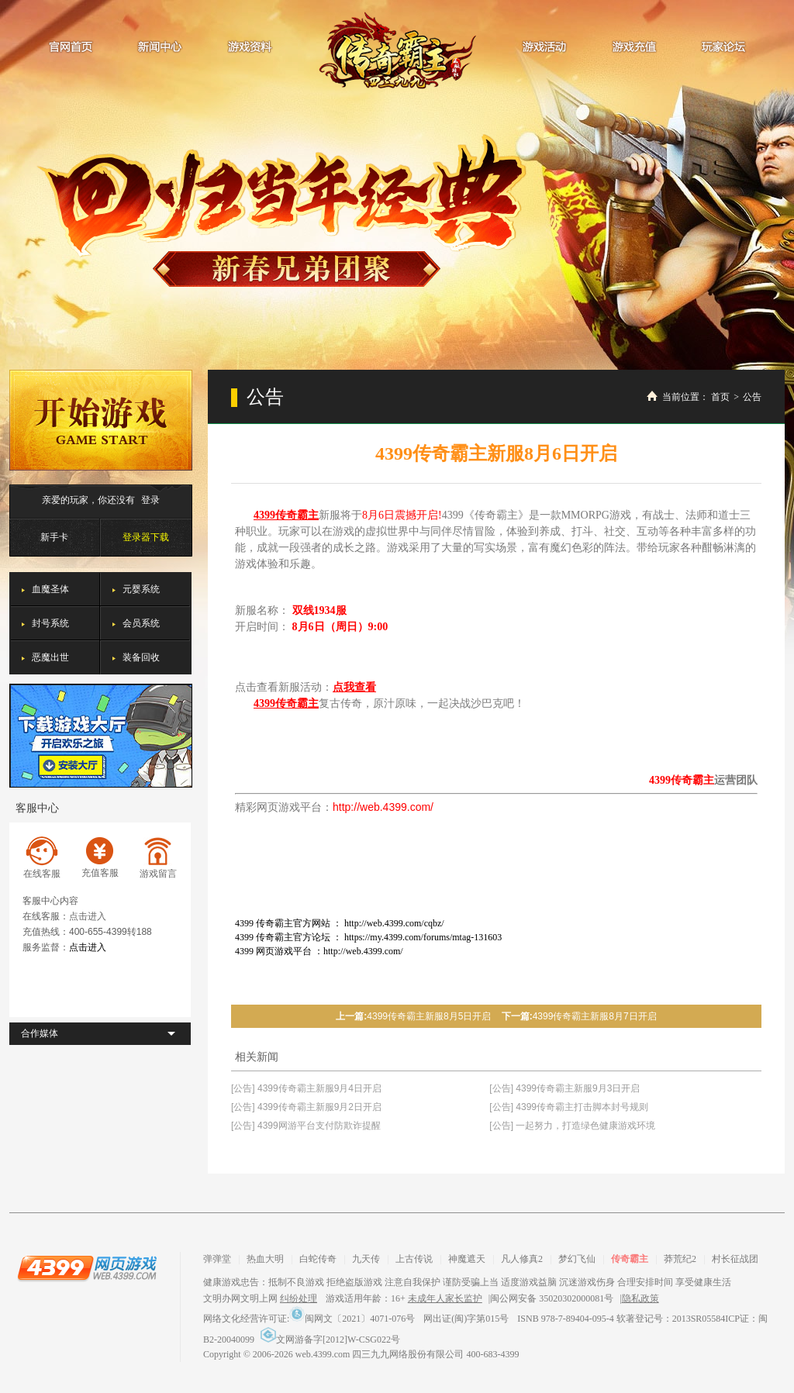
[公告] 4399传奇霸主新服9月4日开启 (306, 1088)
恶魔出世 (50, 657)
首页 (720, 396)
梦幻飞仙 (577, 1258)
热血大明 (265, 1258)
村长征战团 (735, 1258)
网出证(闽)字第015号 (466, 1318)
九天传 (366, 1258)
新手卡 (54, 537)
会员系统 (141, 623)
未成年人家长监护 (445, 1298)
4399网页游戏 (87, 1267)
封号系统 (50, 623)
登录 (150, 500)
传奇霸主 (397, 50)
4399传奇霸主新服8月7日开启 (595, 1016)
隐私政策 (640, 1298)
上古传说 (414, 1258)
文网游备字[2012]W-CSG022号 (330, 1339)
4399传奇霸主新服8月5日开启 (429, 1016)
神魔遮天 (466, 1258)
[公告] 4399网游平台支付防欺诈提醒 (306, 1125)
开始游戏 (100, 420)
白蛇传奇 (318, 1258)
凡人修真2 (522, 1258)
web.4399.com (322, 1354)
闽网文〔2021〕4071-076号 (352, 1318)
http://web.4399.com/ (383, 807)
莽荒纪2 (680, 1258)
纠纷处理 (298, 1298)
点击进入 (87, 916)
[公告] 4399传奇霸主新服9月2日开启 (306, 1107)
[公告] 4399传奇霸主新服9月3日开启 (564, 1088)
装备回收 (141, 657)
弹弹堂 (217, 1258)
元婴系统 (141, 589)
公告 (752, 396)
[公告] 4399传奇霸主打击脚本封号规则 (568, 1107)
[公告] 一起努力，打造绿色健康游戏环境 (572, 1125)
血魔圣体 (50, 589)
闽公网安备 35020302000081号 (551, 1298)
